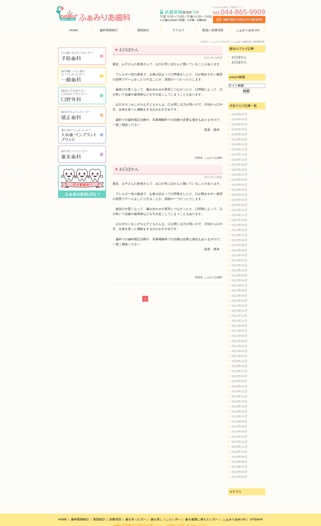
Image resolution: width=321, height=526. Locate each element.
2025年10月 (239, 159)
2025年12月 (239, 149)
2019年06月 (239, 421)
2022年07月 (239, 285)
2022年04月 (239, 300)
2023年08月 (239, 245)
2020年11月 (239, 361)
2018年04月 (239, 476)
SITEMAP (256, 510)
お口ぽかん (129, 50)
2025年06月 (239, 179)
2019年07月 (239, 416)
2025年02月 (239, 199)
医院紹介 (143, 30)
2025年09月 (239, 164)
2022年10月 (239, 270)
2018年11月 (239, 446)
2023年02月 (239, 260)
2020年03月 (239, 376)
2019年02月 (239, 441)
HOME (73, 30)
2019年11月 (239, 396)
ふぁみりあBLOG (247, 30)
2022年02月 (239, 305)
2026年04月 (239, 129)
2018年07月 (239, 466)
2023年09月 (239, 240)
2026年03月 (239, 134)
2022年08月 (239, 280)
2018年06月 (239, 471)
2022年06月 (239, 290)
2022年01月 (239, 310)
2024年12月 (239, 210)
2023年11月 (239, 235)
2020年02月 (239, 381)
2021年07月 (239, 330)
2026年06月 (239, 119)
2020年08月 (239, 366)
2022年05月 (239, 295)
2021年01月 (239, 356)
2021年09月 (239, 325)
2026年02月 (239, 139)
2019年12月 (239, 391)
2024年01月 (239, 230)
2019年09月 (239, 406)
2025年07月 (239, 174)
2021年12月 (239, 315)
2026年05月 (239, 124)
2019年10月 (239, 401)
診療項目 (115, 510)
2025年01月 (239, 205)
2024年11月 (239, 215)
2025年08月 (239, 169)
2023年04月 (239, 255)
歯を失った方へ (136, 510)
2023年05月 (239, 250)
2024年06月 (239, 225)
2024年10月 (239, 220)
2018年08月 (239, 461)
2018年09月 (239, 456)
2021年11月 (239, 320)
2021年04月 (239, 341)
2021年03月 (239, 346)
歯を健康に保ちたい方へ (202, 510)
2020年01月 (239, 386)
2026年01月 (239, 144)
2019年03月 (239, 436)
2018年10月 (239, 451)
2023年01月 (239, 265)
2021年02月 (239, 351)
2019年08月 (239, 411)
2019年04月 (239, 431)
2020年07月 (239, 371)
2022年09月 (239, 275)
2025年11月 (239, 154)
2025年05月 (239, 184)
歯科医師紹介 (109, 30)
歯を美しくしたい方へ (166, 510)
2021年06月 (239, 335)
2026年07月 (239, 114)
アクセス (178, 30)
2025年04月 (239, 189)
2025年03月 (239, 194)
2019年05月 (239, 426)
